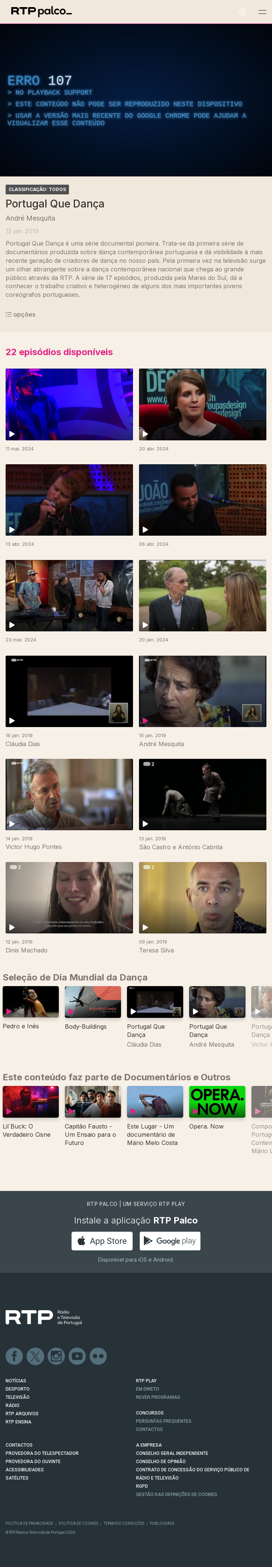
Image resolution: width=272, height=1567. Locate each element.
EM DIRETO (147, 1389)
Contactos (149, 1429)
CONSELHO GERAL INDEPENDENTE (172, 1453)
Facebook (15, 1357)
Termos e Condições (124, 1523)
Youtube (78, 1357)
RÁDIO (12, 1405)
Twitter (36, 1357)
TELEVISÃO (18, 1397)
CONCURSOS (150, 1413)
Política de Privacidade (29, 1523)
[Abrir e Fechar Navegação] (262, 12)
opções (20, 314)
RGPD (142, 1486)
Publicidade (162, 1523)
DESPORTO (18, 1389)
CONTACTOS (19, 1445)
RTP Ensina (18, 1422)
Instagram (57, 1357)
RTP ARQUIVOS (22, 1413)
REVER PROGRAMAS (158, 1397)
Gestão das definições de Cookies (176, 1494)
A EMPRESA (149, 1445)
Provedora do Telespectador (42, 1453)
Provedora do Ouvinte (33, 1461)
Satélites (17, 1478)
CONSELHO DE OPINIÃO (161, 1461)
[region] (136, 100)
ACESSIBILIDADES (25, 1469)
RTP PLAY (146, 1380)
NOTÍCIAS (16, 1380)
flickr (99, 1357)
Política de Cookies (78, 1523)
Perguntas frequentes (163, 1421)
